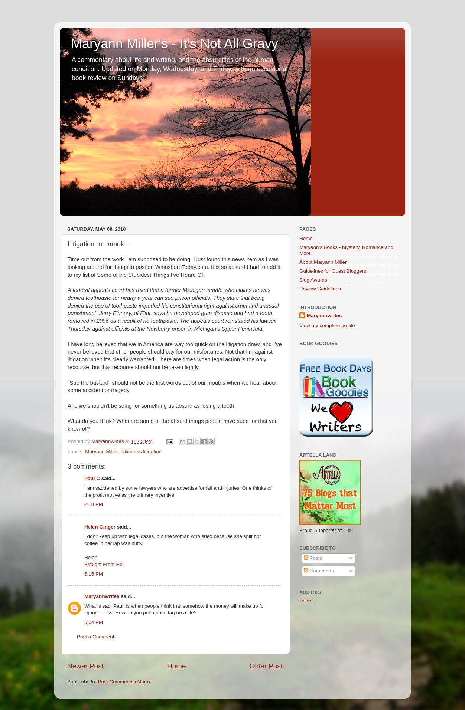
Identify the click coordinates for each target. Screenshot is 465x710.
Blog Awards (313, 280)
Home (176, 666)
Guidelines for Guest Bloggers (332, 271)
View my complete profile (327, 325)
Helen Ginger (100, 527)
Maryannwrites (102, 596)
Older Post (266, 666)
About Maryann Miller (323, 262)
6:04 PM (93, 622)
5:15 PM (93, 574)
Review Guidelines (320, 289)
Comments (319, 570)
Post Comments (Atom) (124, 681)
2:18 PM (93, 504)
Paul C (92, 478)
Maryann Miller (101, 451)
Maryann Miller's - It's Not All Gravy (174, 43)
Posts (313, 558)
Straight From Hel (104, 564)
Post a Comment (95, 637)
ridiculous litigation (141, 451)
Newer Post (85, 666)
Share (306, 601)
